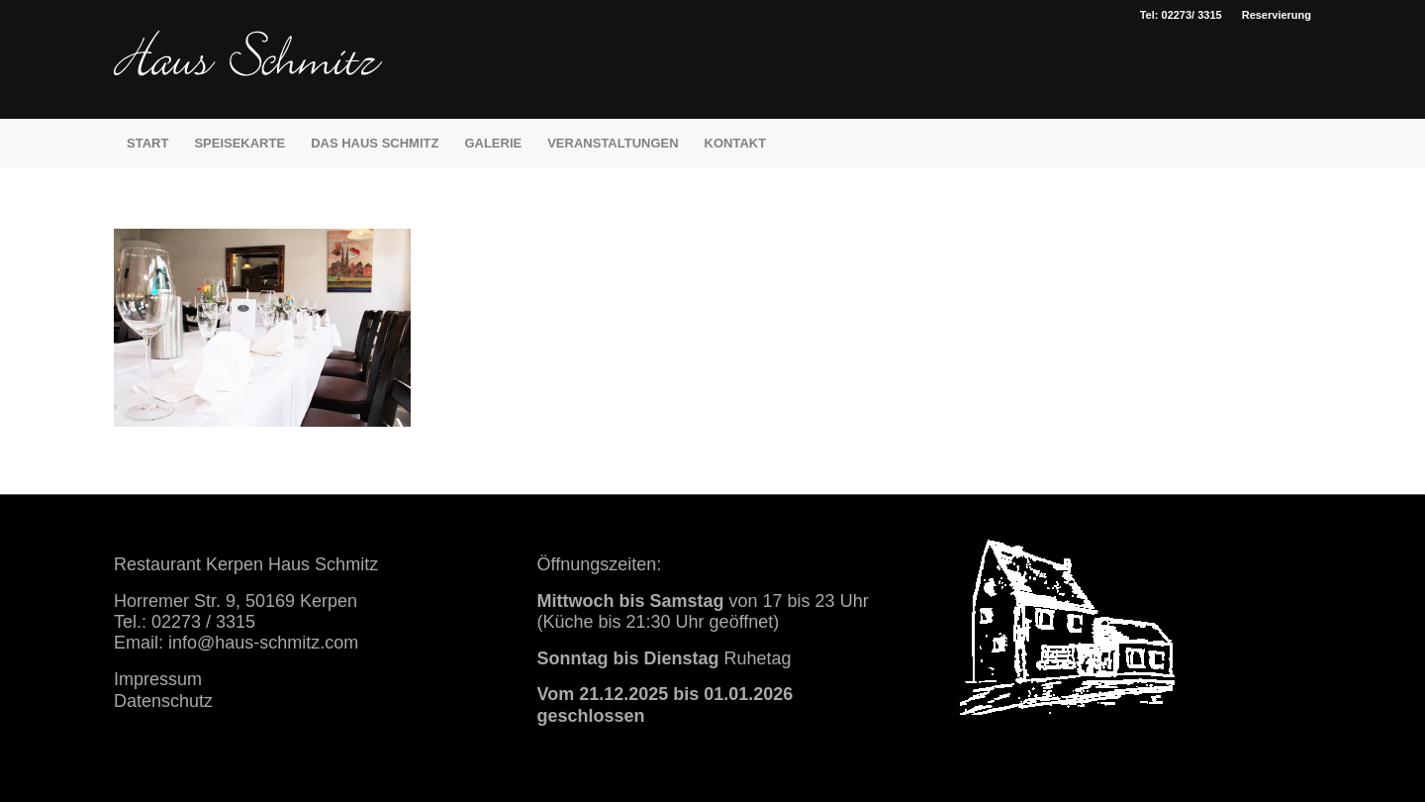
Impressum (158, 679)
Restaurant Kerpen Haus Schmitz (246, 564)
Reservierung (1276, 15)
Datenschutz (163, 701)
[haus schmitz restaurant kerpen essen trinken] (248, 74)
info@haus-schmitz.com (263, 642)
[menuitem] (1271, 15)
